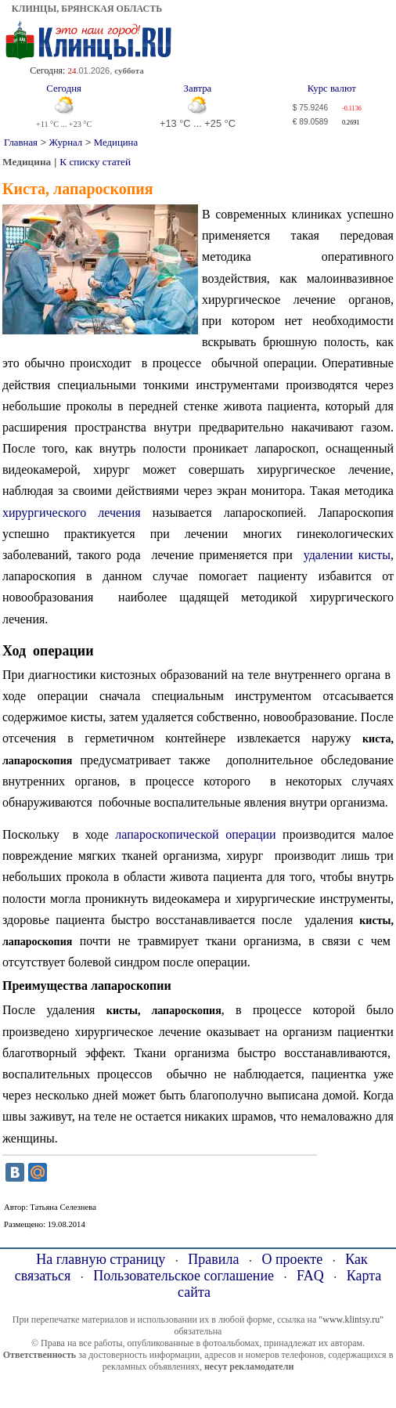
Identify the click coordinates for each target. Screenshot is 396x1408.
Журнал (66, 142)
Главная (21, 142)
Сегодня (63, 88)
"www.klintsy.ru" (351, 1319)
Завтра (198, 88)
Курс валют (332, 88)
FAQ (310, 1275)
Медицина (116, 142)
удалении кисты (347, 554)
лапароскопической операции (195, 834)
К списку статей (95, 162)
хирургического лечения (71, 512)
